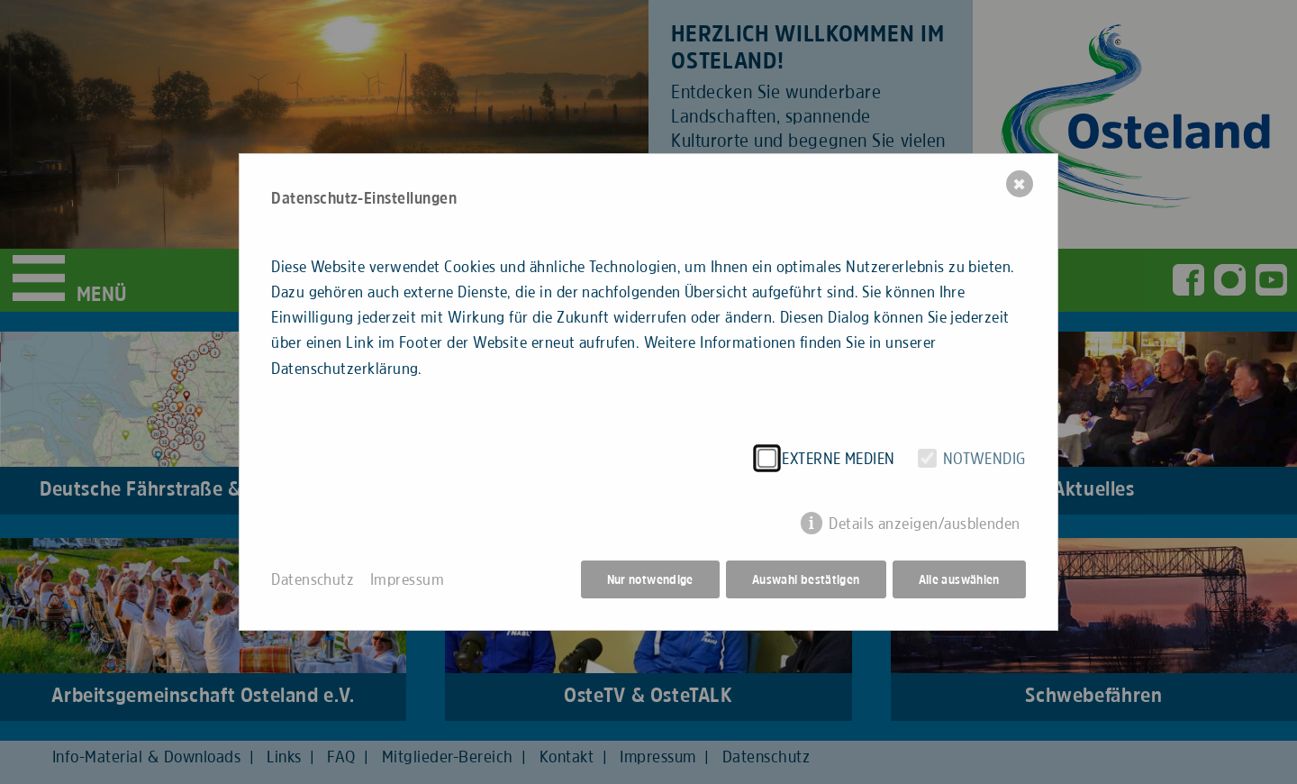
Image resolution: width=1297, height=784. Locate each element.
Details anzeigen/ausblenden (924, 523)
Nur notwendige (650, 579)
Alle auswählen (959, 579)
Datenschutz (312, 579)
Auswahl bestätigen (806, 579)
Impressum (407, 579)
